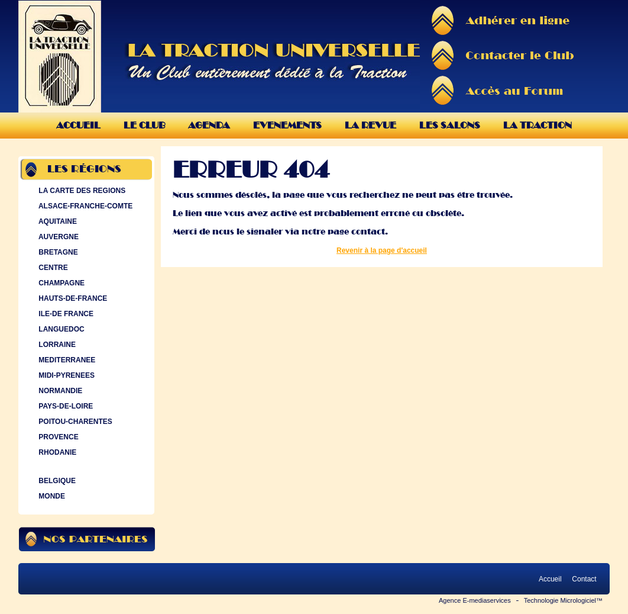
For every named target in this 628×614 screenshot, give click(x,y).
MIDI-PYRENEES (65, 375)
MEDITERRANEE (65, 360)
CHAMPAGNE (60, 283)
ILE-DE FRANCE (64, 314)
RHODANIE (56, 452)
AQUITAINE (56, 221)
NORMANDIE (59, 391)
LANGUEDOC (60, 329)
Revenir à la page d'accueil (381, 250)
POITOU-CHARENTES (74, 421)
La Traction (537, 125)
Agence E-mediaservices (475, 600)
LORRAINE (56, 344)
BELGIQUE (56, 481)
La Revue (370, 125)
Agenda (209, 125)
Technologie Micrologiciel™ (563, 600)
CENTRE (52, 267)
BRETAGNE (57, 252)
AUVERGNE (57, 237)
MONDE (50, 496)
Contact (584, 579)
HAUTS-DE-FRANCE (71, 298)
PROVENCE (57, 437)
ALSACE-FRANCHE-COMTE (84, 206)
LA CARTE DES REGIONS (80, 191)
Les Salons (450, 125)
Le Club (144, 125)
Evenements (287, 125)
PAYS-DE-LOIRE (64, 406)
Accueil (78, 125)
